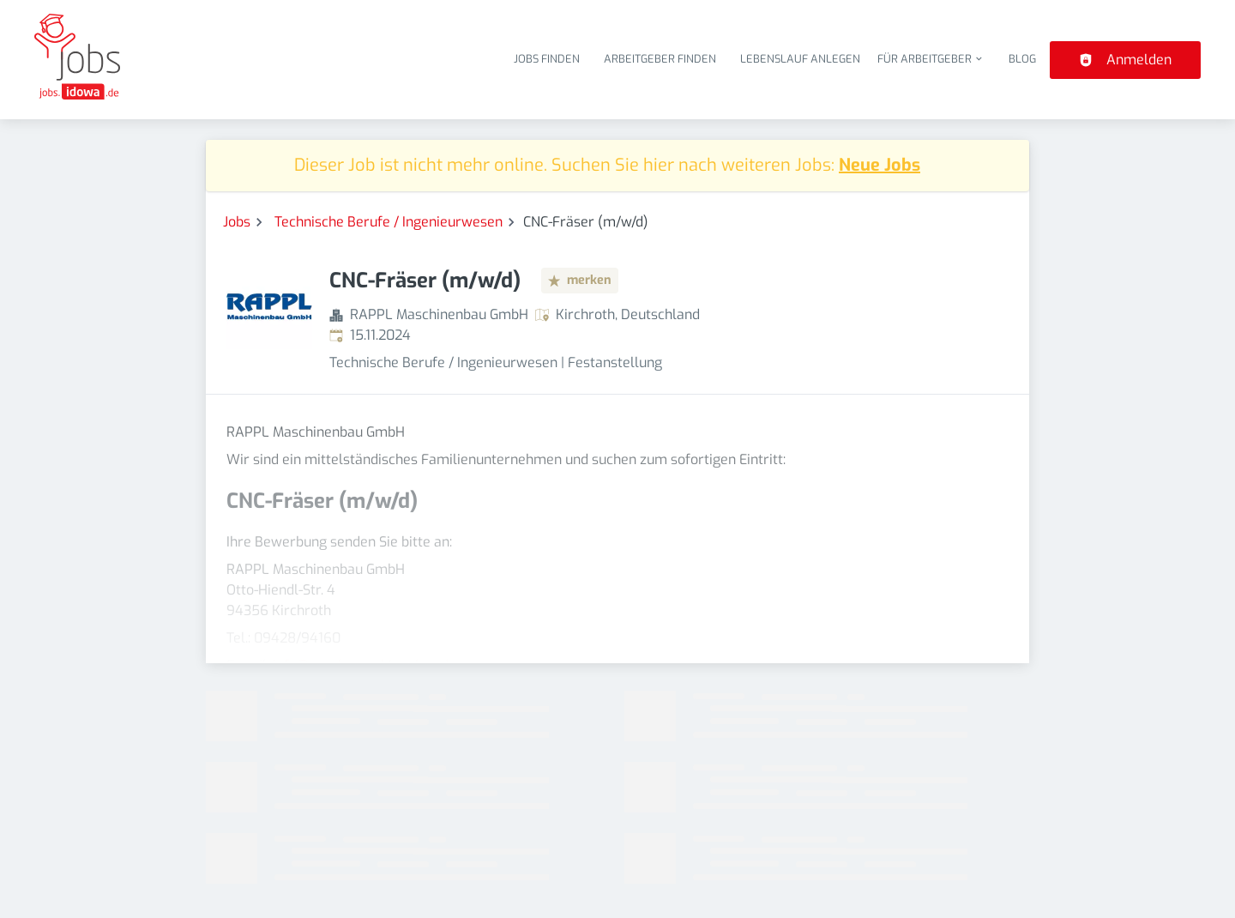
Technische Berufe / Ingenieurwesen (388, 222)
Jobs (236, 222)
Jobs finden (547, 58)
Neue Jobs (879, 165)
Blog (1022, 58)
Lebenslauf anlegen (800, 58)
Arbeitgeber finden (660, 58)
